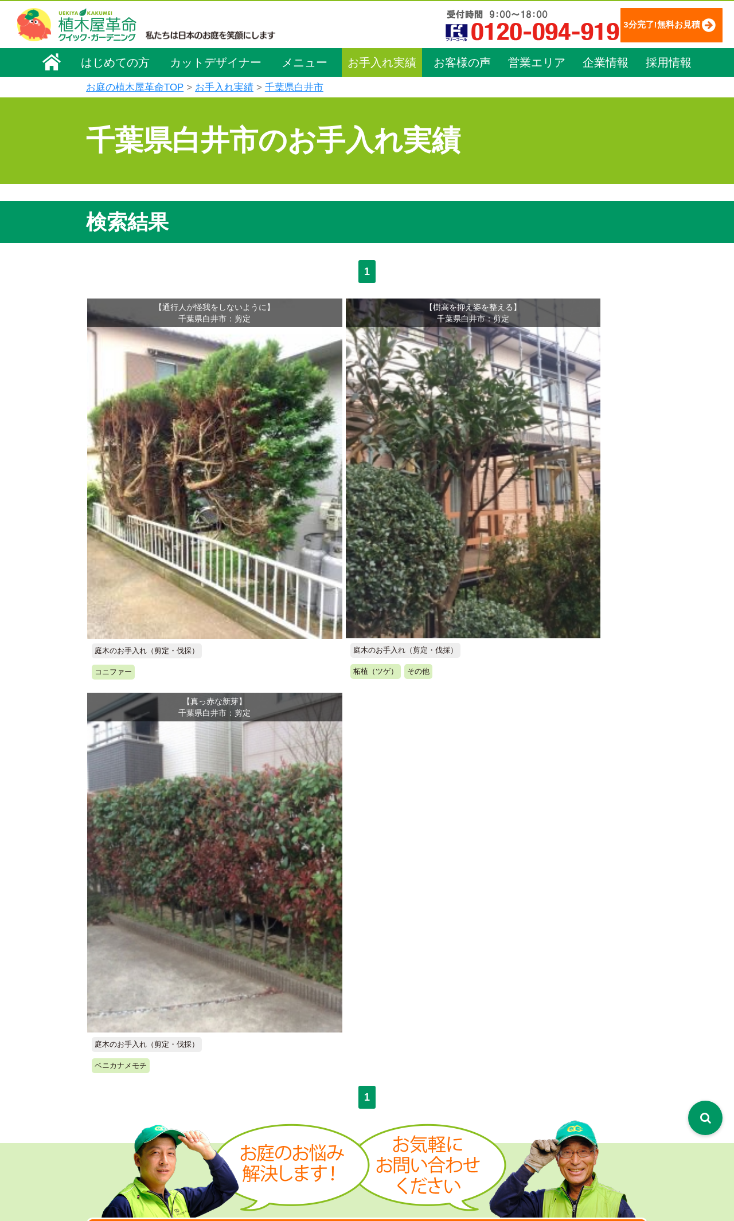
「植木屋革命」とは (419, 1011)
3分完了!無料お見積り (639, 24)
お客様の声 (462, 61)
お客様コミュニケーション (141, 1056)
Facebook (553, 1098)
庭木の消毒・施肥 (279, 1108)
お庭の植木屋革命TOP (135, 87)
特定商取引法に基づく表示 (586, 1006)
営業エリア (536, 61)
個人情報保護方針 (570, 990)
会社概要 (109, 992)
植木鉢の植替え (275, 1140)
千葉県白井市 (294, 87)
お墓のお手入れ (275, 1156)
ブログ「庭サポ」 (570, 1056)
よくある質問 (407, 1044)
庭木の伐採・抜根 (279, 1044)
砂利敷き (263, 1092)
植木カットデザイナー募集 (589, 1077)
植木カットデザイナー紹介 (434, 1093)
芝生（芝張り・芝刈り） (291, 1076)
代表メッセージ (121, 1024)
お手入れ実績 (382, 61)
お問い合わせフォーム (579, 1035)
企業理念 (109, 1008)
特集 (385, 1157)
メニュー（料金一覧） (288, 988)
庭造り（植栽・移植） (287, 1124)
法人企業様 (113, 1072)
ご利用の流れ (407, 1027)
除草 (255, 1060)
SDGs (389, 1135)
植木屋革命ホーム (278, 967)
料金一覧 (263, 1011)
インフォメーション (419, 1178)
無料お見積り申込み (330, 698)
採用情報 (669, 61)
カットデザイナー (215, 61)
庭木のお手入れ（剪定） (291, 1027)
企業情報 (605, 61)
